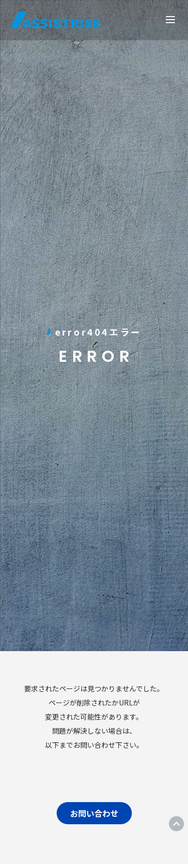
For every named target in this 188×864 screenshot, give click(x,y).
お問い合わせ (94, 813)
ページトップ (176, 823)
